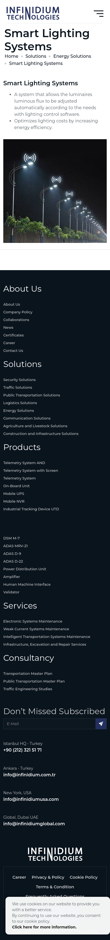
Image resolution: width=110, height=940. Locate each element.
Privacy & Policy (48, 877)
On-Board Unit (16, 486)
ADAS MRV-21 (15, 546)
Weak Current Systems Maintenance (36, 629)
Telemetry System (19, 478)
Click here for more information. (44, 927)
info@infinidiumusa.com (31, 799)
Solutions (36, 56)
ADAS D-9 (12, 553)
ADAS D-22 (13, 561)
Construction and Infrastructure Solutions (40, 433)
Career (9, 343)
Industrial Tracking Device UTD (31, 509)
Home (11, 56)
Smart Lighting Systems (36, 63)
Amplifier (11, 576)
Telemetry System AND (24, 463)
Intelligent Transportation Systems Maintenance (46, 636)
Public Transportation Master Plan (34, 681)
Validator (11, 592)
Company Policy (17, 312)
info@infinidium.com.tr (29, 774)
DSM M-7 (11, 538)
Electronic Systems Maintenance (32, 621)
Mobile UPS (13, 493)
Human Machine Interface (26, 584)
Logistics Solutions (20, 403)
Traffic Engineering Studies (27, 689)
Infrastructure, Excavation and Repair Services (44, 644)
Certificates (13, 335)
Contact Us (13, 350)
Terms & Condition (55, 887)
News (8, 327)
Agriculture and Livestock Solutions (35, 426)
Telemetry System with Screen (30, 470)
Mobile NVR (13, 501)
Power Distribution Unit (24, 569)
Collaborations (16, 319)
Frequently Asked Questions (55, 896)
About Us (11, 304)
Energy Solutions (72, 56)
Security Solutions (19, 379)
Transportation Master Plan (27, 673)
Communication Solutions (26, 418)
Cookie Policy (84, 877)
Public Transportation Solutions (31, 395)
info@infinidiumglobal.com (34, 823)
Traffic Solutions (17, 387)
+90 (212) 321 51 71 (22, 750)
